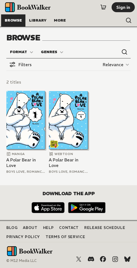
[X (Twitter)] (78, 259)
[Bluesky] (127, 259)
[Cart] (103, 7)
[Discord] (91, 259)
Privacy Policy (23, 237)
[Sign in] (123, 7)
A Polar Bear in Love (21, 162)
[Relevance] (117, 64)
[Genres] (52, 52)
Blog (12, 228)
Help (48, 228)
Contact (69, 228)
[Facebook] (103, 259)
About (30, 228)
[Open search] (129, 20)
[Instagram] (115, 259)
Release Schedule (104, 228)
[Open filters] (20, 64)
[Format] (21, 52)
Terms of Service (65, 237)
